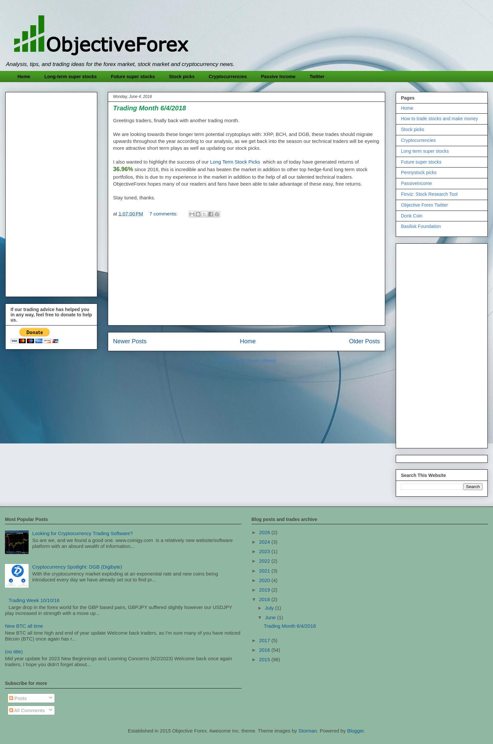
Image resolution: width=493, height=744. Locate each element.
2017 (265, 640)
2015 (265, 659)
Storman (307, 730)
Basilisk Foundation (421, 226)
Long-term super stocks (70, 76)
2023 (265, 551)
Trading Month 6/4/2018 (149, 108)
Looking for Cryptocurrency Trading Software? (82, 533)
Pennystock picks (418, 172)
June (271, 617)
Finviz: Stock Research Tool (429, 194)
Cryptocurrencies (228, 76)
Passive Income (278, 76)
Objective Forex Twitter (424, 205)
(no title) (14, 651)
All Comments (27, 710)
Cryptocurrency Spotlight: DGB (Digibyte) (77, 567)
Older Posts (364, 341)
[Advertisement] (246, 274)
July (270, 608)
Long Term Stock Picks (235, 162)
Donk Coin (411, 215)
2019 (265, 590)
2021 (265, 571)
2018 (265, 599)
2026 (265, 532)
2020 (265, 580)
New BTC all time (24, 626)
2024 (265, 542)
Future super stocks (133, 76)
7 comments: (164, 213)
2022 (265, 561)
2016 (265, 650)
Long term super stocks (425, 151)
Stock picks (182, 76)
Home (23, 76)
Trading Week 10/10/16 (34, 600)
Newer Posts (130, 341)
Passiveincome (416, 183)
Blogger (355, 730)
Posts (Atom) (261, 360)
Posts (18, 698)
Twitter (317, 76)
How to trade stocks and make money (439, 118)
